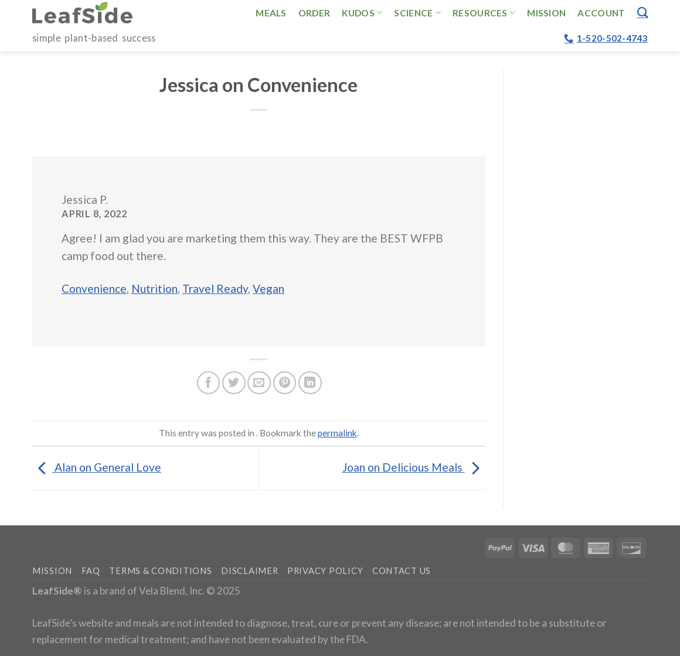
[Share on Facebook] (208, 383)
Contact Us (401, 571)
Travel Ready (215, 288)
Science (417, 12)
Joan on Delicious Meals (413, 467)
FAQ (90, 571)
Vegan (268, 288)
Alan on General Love (96, 467)
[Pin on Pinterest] (285, 383)
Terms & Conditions (160, 571)
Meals (271, 13)
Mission (546, 13)
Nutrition (154, 288)
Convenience (94, 288)
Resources (484, 12)
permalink (337, 433)
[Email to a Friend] (259, 383)
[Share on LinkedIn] (310, 383)
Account (601, 13)
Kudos (362, 12)
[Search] (642, 12)
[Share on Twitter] (234, 383)
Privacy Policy (325, 571)
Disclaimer (249, 571)
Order (314, 13)
